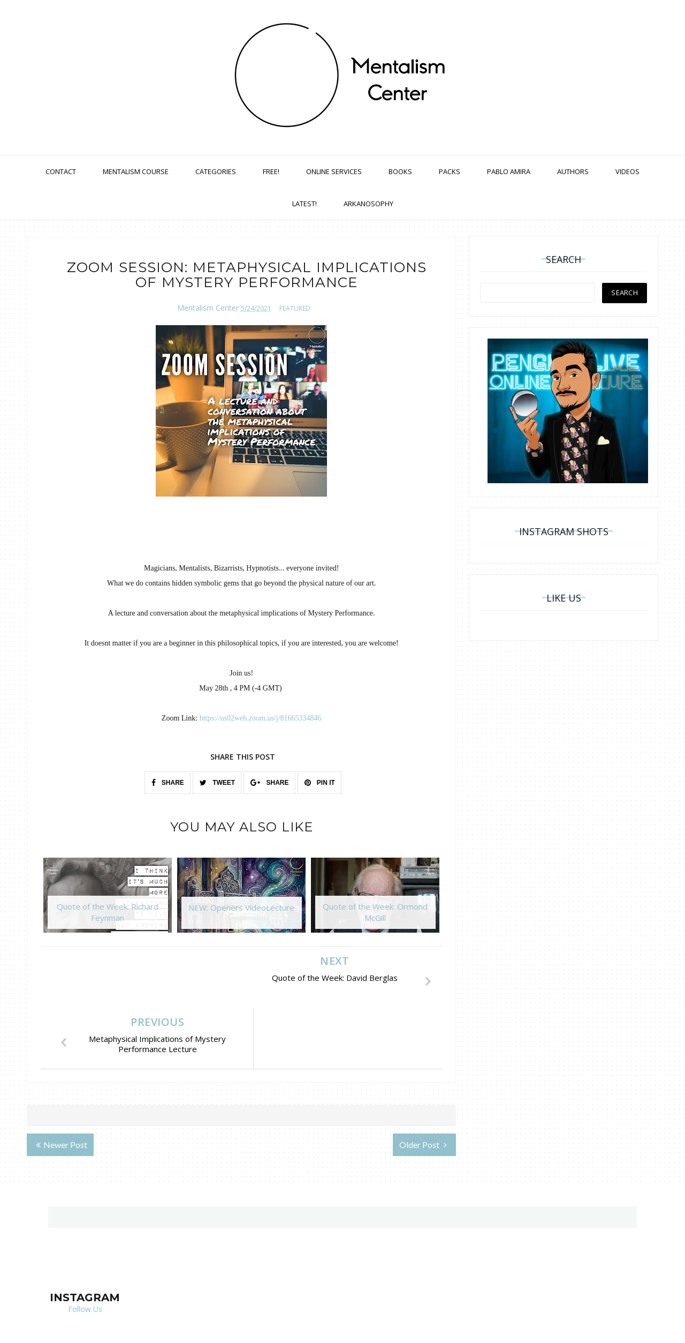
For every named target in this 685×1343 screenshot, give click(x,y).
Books (400, 171)
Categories (215, 171)
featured (294, 308)
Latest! (304, 203)
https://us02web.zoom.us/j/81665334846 (261, 718)
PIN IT (320, 782)
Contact (60, 171)
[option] (107, 900)
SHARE (167, 782)
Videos (627, 171)
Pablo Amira (508, 171)
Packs (449, 171)
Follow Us (85, 1248)
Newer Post (61, 1083)
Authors (573, 171)
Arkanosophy (368, 203)
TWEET (217, 782)
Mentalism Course (136, 171)
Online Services (334, 171)
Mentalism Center (208, 308)
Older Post (423, 1083)
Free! (271, 171)
